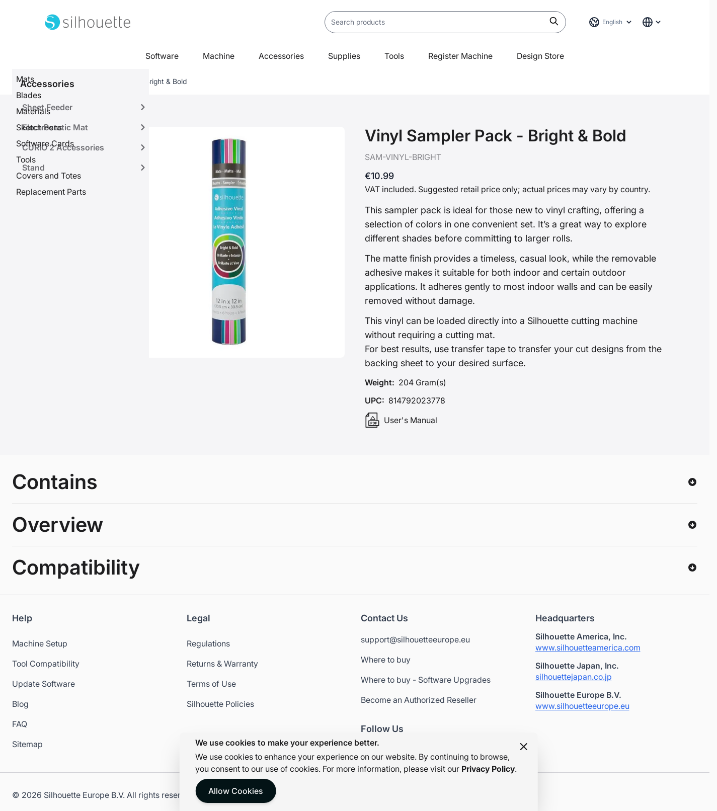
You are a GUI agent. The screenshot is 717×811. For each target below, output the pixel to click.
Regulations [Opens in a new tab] (208, 643)
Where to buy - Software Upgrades (426, 680)
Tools (394, 56)
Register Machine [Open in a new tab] (460, 56)
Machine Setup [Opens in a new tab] (39, 643)
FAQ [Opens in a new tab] (19, 724)
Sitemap (27, 744)
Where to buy (386, 660)
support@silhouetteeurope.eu (415, 639)
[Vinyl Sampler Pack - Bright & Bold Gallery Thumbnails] (76, 197)
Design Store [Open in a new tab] (540, 56)
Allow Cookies (235, 791)
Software (162, 56)
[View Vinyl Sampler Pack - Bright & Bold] (76, 160)
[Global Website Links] (652, 22)
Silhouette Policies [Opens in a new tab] (220, 704)
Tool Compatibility (45, 664)
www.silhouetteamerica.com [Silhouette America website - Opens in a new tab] (588, 647)
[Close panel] (524, 747)
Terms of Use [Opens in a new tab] (211, 684)
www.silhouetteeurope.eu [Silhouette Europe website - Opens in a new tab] (582, 706)
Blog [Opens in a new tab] (20, 704)
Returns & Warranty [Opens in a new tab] (222, 664)
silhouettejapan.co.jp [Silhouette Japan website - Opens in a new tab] (573, 677)
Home (54, 81)
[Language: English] (610, 22)
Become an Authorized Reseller (418, 700)
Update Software (43, 684)
